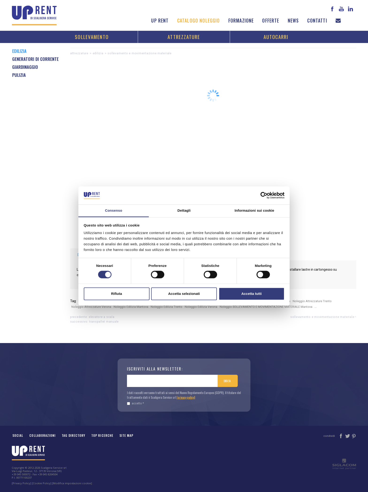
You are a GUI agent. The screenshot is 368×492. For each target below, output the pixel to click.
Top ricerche (102, 435)
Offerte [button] (270, 20)
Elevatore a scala (102, 317)
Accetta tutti (251, 294)
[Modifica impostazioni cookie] (72, 483)
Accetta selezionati (184, 294)
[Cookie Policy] (41, 483)
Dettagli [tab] (184, 210)
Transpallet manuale (104, 321)
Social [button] (17, 435)
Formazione (241, 20)
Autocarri (276, 36)
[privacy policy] (185, 397)
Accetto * (135, 403)
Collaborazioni (42, 435)
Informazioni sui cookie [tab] (254, 210)
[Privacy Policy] (21, 483)
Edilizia (98, 53)
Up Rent (160, 20)
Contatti (317, 20)
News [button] (293, 20)
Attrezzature (184, 36)
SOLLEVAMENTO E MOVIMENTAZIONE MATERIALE (139, 53)
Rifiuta (116, 294)
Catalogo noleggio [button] (198, 20)
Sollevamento (92, 36)
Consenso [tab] (113, 210)
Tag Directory (73, 435)
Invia (227, 380)
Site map (126, 435)
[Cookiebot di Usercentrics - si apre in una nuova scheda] (263, 195)
